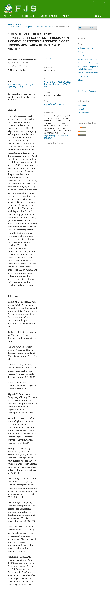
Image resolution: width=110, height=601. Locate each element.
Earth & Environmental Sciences (90, 59)
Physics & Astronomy (86, 76)
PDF (49, 59)
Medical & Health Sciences (88, 73)
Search (99, 15)
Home (10, 24)
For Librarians (83, 113)
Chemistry (81, 55)
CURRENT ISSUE (26, 15)
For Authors (82, 109)
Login (104, 2)
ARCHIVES (9, 15)
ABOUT (66, 15)
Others (80, 80)
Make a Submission (87, 28)
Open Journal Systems (87, 91)
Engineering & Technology (88, 63)
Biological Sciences (85, 52)
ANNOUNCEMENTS (48, 15)
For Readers (82, 105)
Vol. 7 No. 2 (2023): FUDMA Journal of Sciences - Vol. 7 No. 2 (30, 26)
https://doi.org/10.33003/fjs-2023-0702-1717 (21, 86)
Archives (18, 24)
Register (96, 2)
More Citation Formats (54, 143)
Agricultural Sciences (54, 104)
